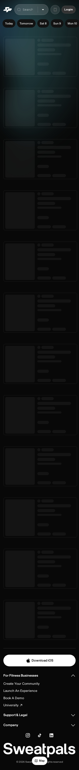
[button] (39, 675)
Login (68, 9)
